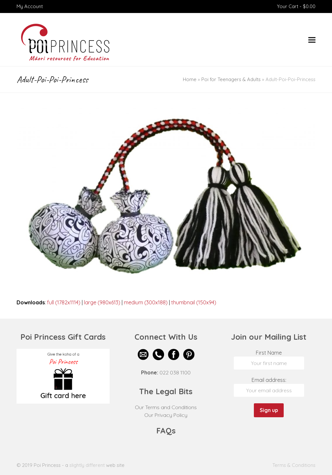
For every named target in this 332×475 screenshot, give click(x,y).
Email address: (269, 380)
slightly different (87, 465)
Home (189, 79)
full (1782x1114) (63, 302)
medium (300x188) (146, 302)
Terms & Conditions (293, 465)
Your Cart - (296, 6)
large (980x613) (102, 302)
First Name (269, 352)
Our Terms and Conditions (166, 407)
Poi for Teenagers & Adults (231, 79)
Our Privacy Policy (165, 415)
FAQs (166, 430)
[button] (311, 40)
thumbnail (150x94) (193, 302)
